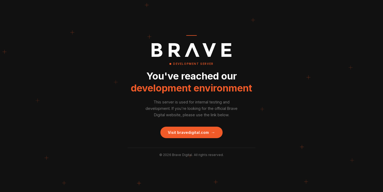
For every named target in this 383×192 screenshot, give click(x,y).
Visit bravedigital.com (191, 132)
